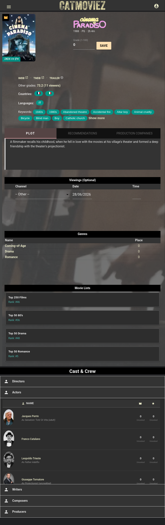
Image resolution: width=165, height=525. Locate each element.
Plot (30, 133)
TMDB (39, 78)
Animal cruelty (143, 112)
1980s (53, 112)
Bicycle (25, 118)
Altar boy (122, 112)
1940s (39, 112)
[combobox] (42, 194)
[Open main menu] (8, 7)
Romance (11, 257)
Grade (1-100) (80, 40)
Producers (14, 511)
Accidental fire (102, 112)
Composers (15, 501)
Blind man (42, 118)
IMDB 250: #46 (11, 59)
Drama (9, 251)
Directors (13, 381)
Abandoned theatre (75, 112)
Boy (57, 118)
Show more (97, 118)
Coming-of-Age (15, 246)
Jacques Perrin (30, 416)
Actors (12, 392)
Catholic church (75, 118)
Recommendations (82, 133)
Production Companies (134, 133)
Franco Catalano (31, 439)
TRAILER (56, 78)
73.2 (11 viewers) (49, 85)
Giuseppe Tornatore (33, 479)
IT (40, 102)
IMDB (23, 78)
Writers (12, 489)
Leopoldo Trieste (31, 458)
